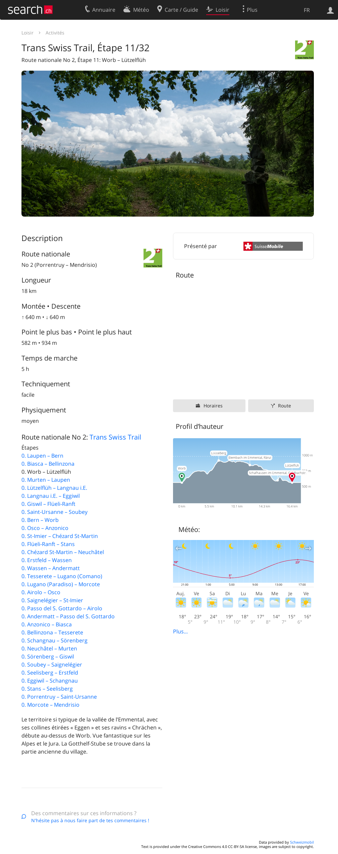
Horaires (213, 405)
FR (307, 10)
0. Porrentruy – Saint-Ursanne (59, 696)
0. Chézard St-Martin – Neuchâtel (62, 552)
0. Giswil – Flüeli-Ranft (48, 504)
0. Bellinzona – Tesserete (52, 632)
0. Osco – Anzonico (44, 528)
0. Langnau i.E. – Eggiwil (50, 495)
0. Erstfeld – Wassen (46, 560)
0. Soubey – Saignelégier (51, 664)
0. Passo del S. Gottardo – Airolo (61, 608)
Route (284, 405)
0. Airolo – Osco (40, 592)
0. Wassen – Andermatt (50, 568)
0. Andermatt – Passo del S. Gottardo (68, 616)
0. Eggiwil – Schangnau (49, 680)
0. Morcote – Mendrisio (50, 704)
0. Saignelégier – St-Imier (52, 600)
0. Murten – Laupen (45, 479)
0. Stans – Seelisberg (47, 688)
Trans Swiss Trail (115, 437)
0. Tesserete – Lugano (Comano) (61, 576)
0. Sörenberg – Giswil (47, 656)
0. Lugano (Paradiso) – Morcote (60, 584)
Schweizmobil (302, 842)
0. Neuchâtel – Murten (49, 648)
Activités (55, 32)
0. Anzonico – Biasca (46, 624)
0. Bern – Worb (40, 520)
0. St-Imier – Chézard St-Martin (59, 536)
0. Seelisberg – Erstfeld (49, 672)
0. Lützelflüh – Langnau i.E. (54, 487)
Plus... (180, 631)
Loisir (27, 32)
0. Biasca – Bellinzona (47, 463)
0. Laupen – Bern (42, 455)
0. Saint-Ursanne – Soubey (54, 512)
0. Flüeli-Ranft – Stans (48, 544)
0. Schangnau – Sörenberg (54, 640)
